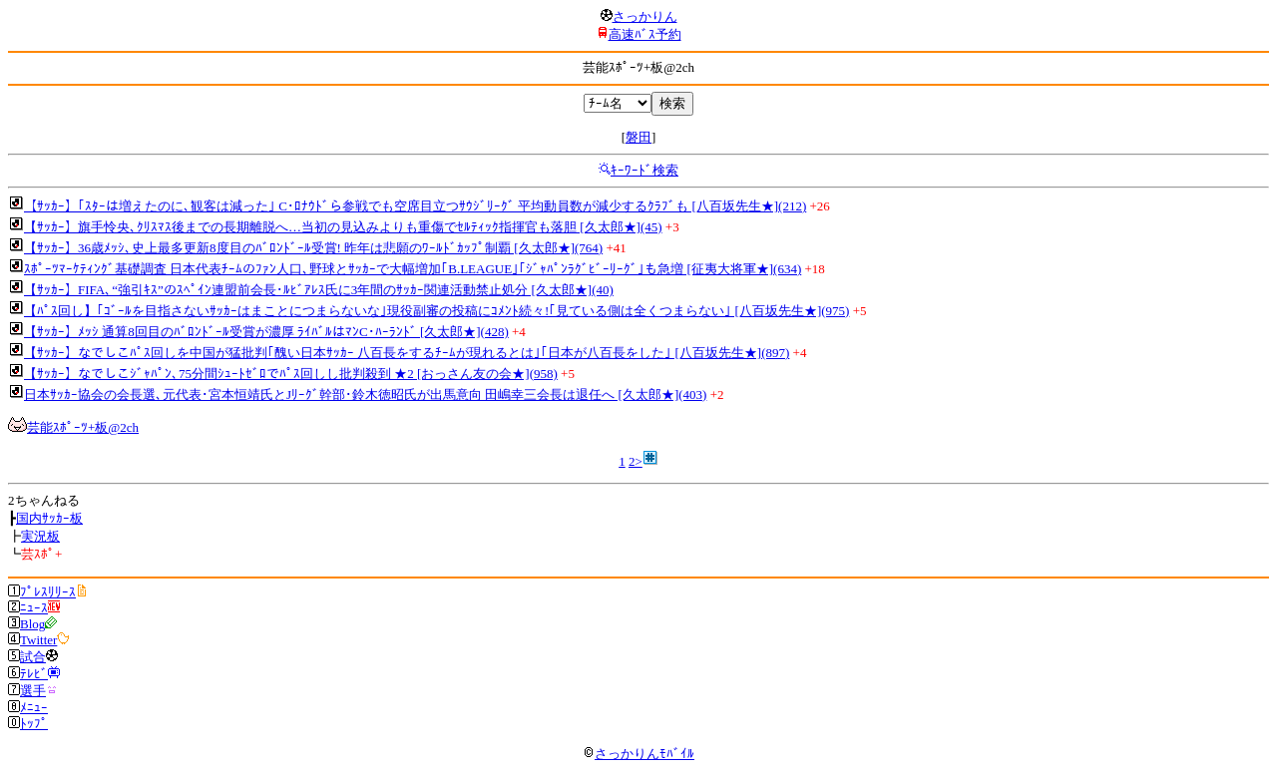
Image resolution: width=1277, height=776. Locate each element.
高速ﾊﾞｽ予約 (645, 34)
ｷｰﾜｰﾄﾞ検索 (644, 170)
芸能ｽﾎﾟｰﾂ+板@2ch (83, 427)
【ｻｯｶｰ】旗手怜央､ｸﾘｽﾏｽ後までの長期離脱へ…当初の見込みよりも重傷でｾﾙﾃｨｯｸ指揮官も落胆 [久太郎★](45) (343, 226)
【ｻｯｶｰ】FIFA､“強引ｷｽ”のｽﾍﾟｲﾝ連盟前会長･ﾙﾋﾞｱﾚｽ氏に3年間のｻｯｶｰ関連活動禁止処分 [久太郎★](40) (319, 289)
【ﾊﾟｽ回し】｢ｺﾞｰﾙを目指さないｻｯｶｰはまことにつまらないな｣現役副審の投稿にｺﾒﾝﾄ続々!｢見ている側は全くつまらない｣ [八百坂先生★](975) (436, 310)
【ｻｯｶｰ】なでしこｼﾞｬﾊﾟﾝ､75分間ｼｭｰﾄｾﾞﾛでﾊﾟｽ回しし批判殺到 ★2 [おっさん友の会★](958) (291, 373)
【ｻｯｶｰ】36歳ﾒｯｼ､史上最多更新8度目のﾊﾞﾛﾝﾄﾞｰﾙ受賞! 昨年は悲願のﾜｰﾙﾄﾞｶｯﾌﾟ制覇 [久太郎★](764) (313, 247)
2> (635, 461)
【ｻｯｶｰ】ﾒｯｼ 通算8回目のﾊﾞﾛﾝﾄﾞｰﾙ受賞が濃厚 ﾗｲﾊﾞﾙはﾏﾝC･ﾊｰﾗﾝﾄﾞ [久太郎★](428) (266, 331)
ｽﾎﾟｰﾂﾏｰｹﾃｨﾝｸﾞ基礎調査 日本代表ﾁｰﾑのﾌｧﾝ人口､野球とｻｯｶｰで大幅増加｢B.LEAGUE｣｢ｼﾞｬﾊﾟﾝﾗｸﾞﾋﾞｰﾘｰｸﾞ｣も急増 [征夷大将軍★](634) (412, 268)
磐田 (638, 137)
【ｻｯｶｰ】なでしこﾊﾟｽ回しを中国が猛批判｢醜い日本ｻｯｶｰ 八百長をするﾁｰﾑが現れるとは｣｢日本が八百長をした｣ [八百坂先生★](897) (406, 352)
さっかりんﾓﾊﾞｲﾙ (638, 753)
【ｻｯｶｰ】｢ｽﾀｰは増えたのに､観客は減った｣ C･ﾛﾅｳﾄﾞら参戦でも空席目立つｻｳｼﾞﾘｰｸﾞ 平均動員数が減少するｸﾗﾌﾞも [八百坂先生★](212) (415, 205)
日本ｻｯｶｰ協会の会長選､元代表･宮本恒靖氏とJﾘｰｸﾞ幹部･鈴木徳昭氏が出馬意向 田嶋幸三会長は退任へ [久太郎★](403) (365, 394)
